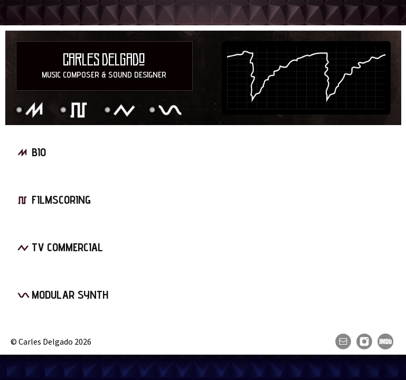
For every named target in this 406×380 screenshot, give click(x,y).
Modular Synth (165, 110)
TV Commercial (120, 110)
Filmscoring (76, 110)
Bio (32, 110)
